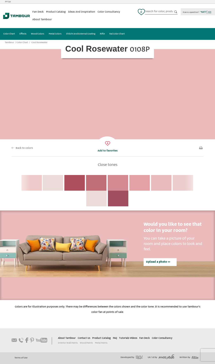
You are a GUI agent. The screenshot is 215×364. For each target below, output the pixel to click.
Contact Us (84, 338)
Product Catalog (56, 12)
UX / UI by (161, 357)
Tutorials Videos (128, 338)
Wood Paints (86, 343)
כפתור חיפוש (175, 12)
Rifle (102, 33)
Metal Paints (101, 343)
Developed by (131, 357)
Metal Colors (55, 33)
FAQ (115, 338)
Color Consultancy (109, 12)
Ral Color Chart (117, 33)
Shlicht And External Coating (80, 33)
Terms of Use (20, 357)
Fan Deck (38, 12)
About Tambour (42, 19)
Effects (22, 33)
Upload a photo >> (158, 262)
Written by (189, 357)
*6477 (204, 12)
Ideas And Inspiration (81, 12)
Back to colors (24, 148)
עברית (8, 1)
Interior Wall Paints (68, 343)
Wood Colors (37, 33)
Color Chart (9, 33)
